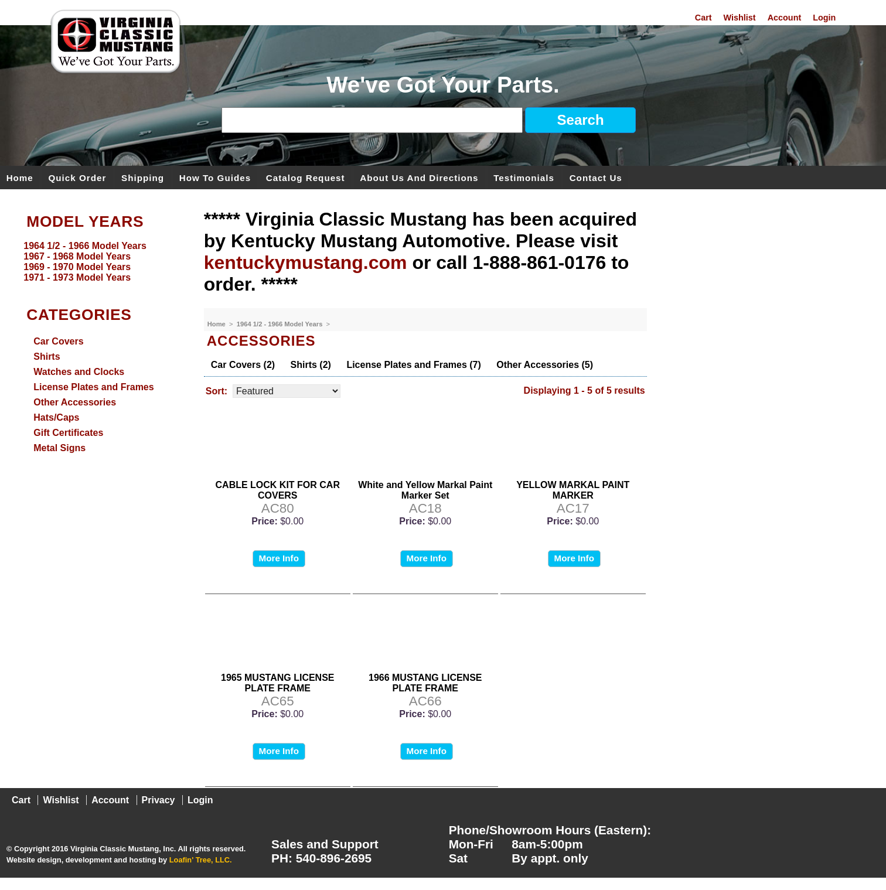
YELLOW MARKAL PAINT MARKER (572, 490)
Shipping (142, 177)
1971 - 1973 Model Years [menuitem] (77, 277)
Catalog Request (305, 177)
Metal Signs (59, 448)
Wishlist (740, 17)
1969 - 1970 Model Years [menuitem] (77, 267)
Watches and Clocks (78, 372)
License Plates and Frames (93, 387)
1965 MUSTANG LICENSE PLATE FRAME (278, 683)
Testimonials (523, 177)
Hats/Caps (56, 417)
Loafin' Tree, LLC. (200, 859)
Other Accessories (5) (544, 365)
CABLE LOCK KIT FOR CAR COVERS (278, 490)
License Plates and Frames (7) (413, 365)
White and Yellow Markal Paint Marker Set (425, 490)
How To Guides (215, 177)
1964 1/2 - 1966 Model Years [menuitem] (84, 246)
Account (785, 17)
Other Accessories (74, 402)
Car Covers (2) (243, 365)
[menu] (98, 262)
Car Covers (58, 341)
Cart (703, 17)
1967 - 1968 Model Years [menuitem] (77, 256)
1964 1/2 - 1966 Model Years (281, 324)
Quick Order (78, 177)
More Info (279, 558)
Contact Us (596, 177)
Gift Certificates (68, 433)
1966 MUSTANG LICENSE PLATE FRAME (425, 683)
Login (824, 17)
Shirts (46, 357)
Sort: (216, 391)
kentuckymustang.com (305, 262)
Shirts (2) (311, 365)
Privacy (158, 800)
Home (19, 177)
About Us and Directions (419, 177)
